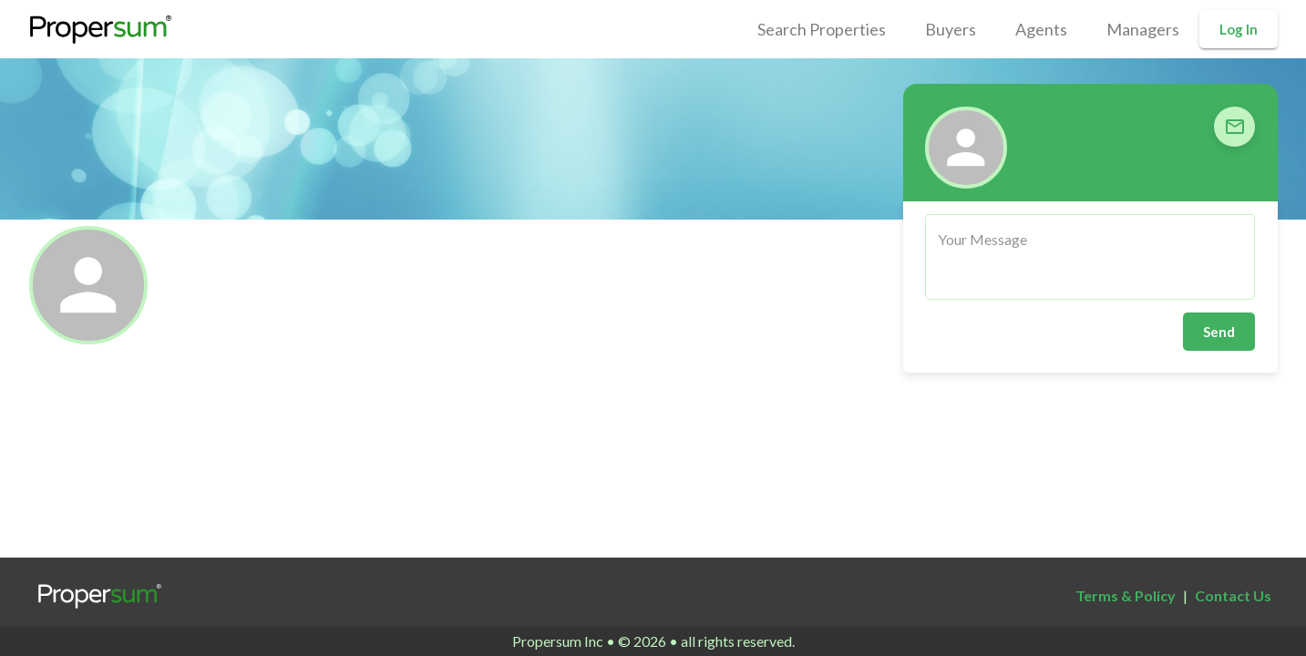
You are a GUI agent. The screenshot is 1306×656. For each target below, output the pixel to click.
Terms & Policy (1125, 595)
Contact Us (1233, 595)
